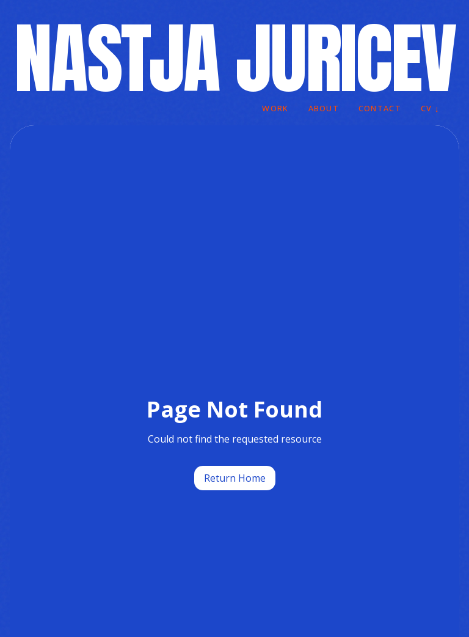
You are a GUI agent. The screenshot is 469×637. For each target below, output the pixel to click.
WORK (275, 108)
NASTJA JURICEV (234, 58)
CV (430, 109)
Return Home (235, 478)
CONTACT (379, 108)
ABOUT (323, 108)
